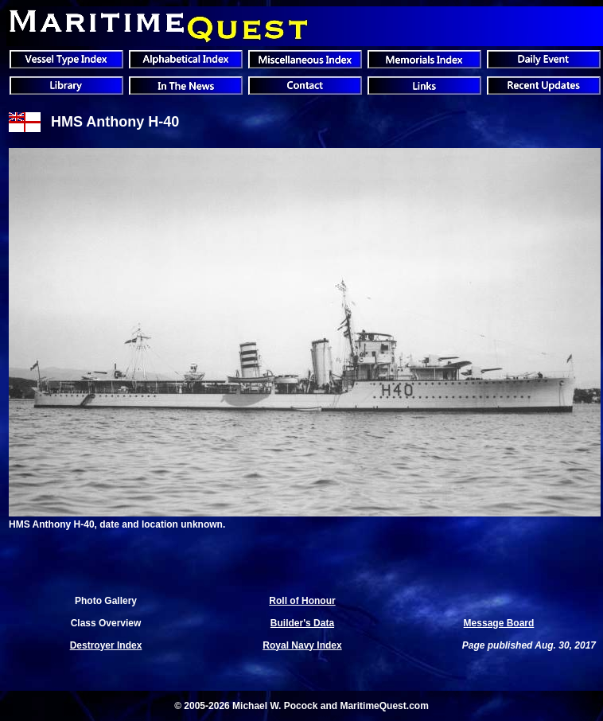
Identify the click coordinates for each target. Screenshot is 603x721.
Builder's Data (302, 623)
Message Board (499, 623)
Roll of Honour (302, 600)
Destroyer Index (106, 645)
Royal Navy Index (302, 645)
